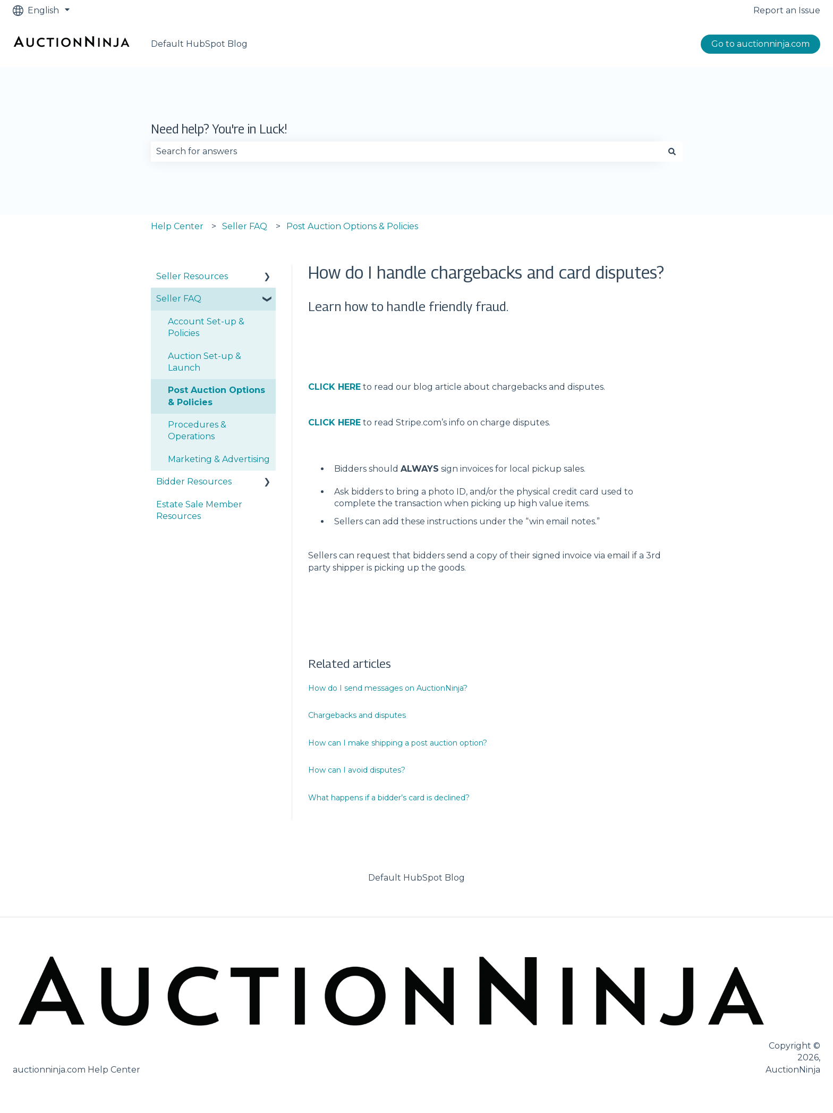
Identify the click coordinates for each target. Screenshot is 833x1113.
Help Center (177, 226)
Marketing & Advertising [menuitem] (219, 459)
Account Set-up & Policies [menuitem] (206, 327)
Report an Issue (786, 10)
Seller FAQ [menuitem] (178, 299)
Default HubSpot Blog (199, 44)
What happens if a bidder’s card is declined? (390, 797)
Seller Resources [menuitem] (192, 276)
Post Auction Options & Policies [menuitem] (216, 396)
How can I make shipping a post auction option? (397, 743)
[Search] (672, 151)
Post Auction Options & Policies (352, 226)
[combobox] (406, 151)
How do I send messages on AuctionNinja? (388, 688)
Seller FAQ (244, 226)
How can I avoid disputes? (356, 770)
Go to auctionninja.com (760, 44)
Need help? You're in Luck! (219, 129)
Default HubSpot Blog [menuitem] (416, 878)
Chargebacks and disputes (357, 715)
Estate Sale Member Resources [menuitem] (199, 510)
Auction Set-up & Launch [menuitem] (204, 362)
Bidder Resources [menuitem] (194, 481)
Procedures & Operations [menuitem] (197, 430)
